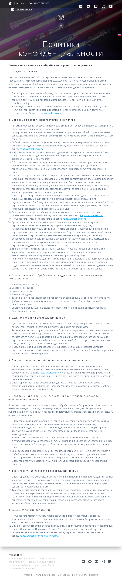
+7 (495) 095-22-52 (41, 3)
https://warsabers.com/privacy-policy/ (39, 535)
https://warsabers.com (49, 113)
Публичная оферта (45, 574)
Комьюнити (19, 3)
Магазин (28, 574)
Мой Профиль (79, 574)
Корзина (93, 574)
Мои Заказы (63, 574)
